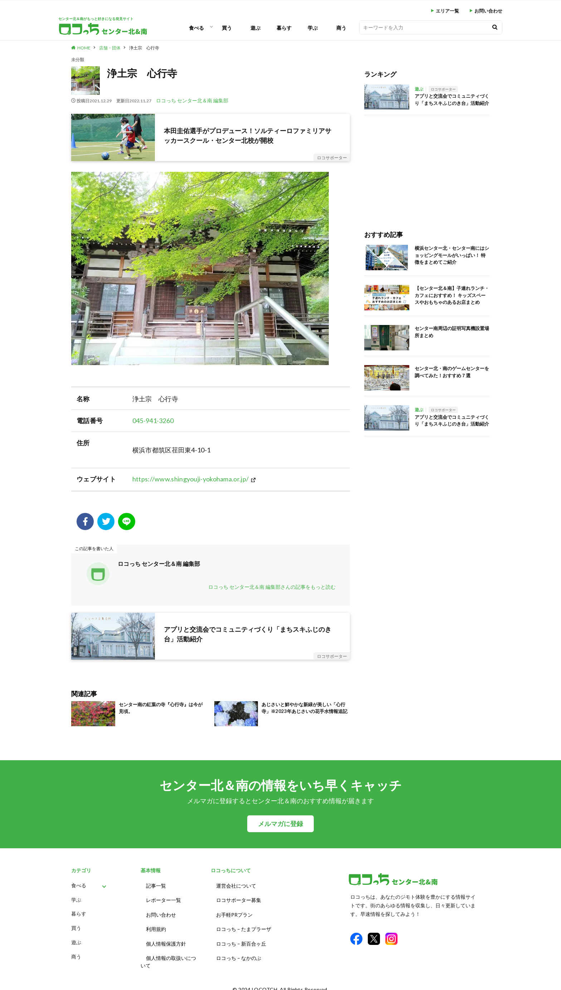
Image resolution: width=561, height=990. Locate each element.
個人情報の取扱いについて (168, 955)
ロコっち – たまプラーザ (243, 925)
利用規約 (156, 925)
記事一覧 (156, 885)
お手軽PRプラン (234, 911)
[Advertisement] (427, 165)
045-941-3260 (153, 420)
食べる (196, 28)
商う (341, 28)
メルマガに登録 (280, 824)
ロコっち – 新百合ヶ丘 (241, 938)
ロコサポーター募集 (238, 898)
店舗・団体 (110, 47)
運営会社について (236, 885)
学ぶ (313, 28)
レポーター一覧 (163, 898)
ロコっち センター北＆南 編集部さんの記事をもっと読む (272, 587)
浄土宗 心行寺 (144, 47)
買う (227, 28)
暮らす (284, 28)
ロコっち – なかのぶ (238, 951)
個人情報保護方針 (166, 938)
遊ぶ (255, 28)
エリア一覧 (447, 11)
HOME (84, 47)
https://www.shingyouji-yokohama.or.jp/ (190, 479)
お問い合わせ (488, 11)
